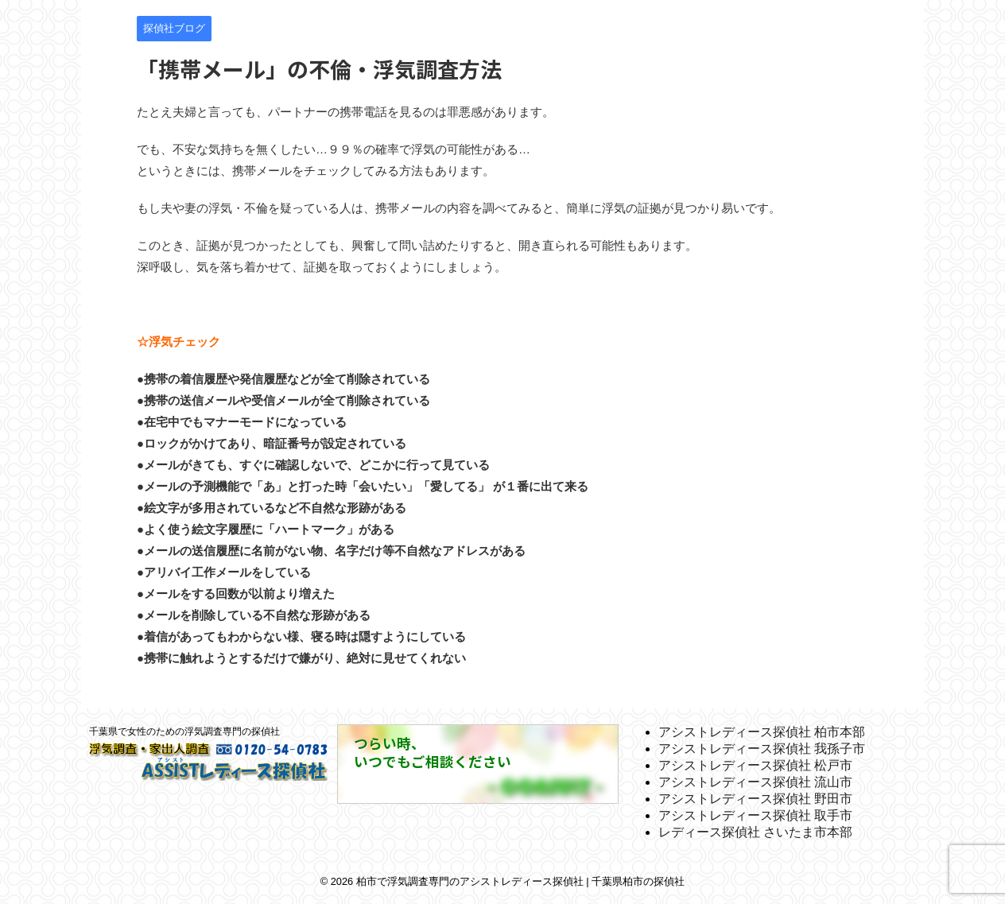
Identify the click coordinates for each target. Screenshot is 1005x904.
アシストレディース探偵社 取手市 (755, 815)
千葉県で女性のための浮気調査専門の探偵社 (184, 731)
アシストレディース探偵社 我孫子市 (761, 748)
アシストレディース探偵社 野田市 (755, 798)
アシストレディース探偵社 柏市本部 (761, 732)
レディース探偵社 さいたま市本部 (755, 832)
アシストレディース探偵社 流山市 (755, 782)
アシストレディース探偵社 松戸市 (755, 765)
